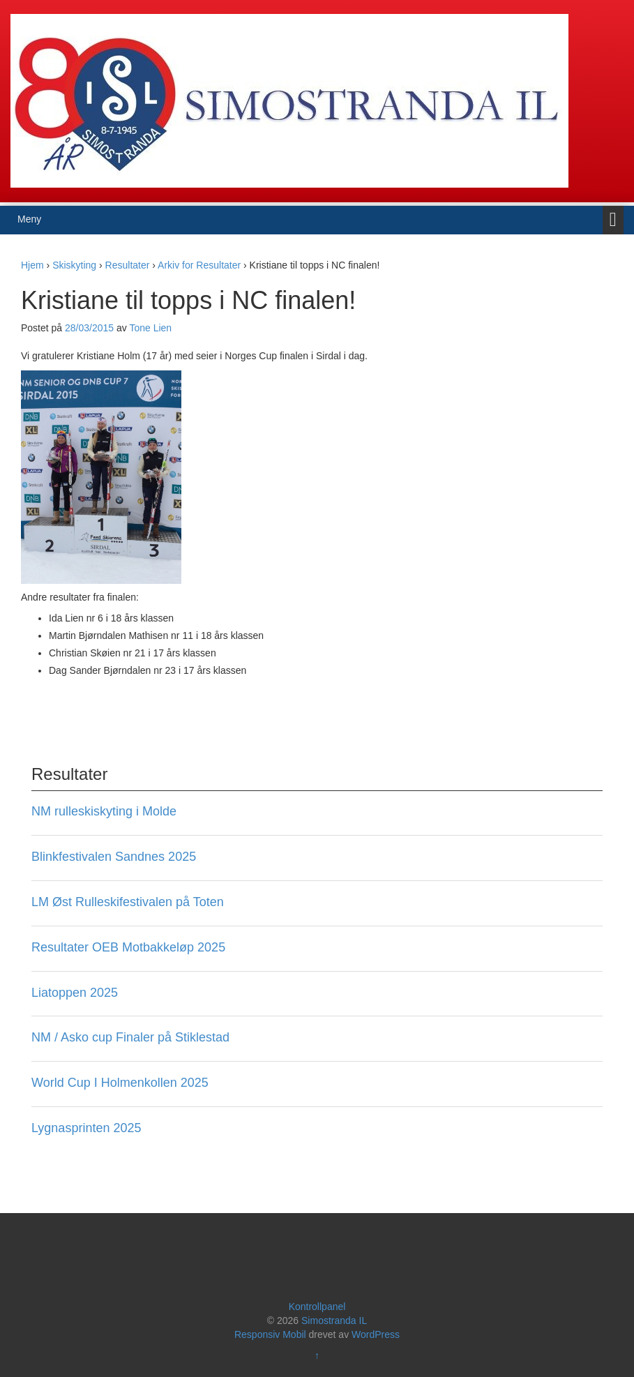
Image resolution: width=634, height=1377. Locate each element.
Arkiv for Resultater (199, 265)
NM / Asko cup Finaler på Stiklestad (130, 1037)
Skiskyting (74, 265)
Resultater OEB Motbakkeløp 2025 (128, 947)
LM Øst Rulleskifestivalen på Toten (127, 902)
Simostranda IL (334, 1320)
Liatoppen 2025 (74, 993)
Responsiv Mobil (270, 1334)
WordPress (376, 1334)
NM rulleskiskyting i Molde (103, 811)
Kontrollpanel (317, 1306)
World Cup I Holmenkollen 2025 (120, 1083)
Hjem (32, 265)
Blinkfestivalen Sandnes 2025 (113, 857)
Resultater (127, 265)
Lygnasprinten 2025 (86, 1128)
